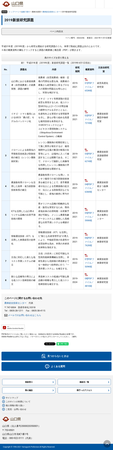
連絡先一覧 (84, 382)
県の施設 (29, 390)
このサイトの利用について (18, 401)
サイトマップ (12, 398)
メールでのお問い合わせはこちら (24, 315)
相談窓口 (29, 382)
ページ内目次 (56, 31)
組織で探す (25, 12)
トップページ (14, 12)
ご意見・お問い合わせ (16, 409)
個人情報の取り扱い (15, 405)
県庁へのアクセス (84, 390)
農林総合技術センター (51, 12)
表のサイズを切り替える (56, 57)
